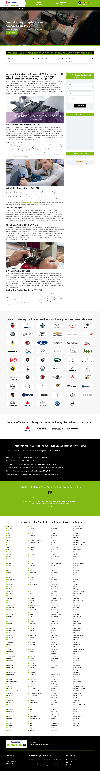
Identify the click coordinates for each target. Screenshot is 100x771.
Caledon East (10, 647)
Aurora (9, 565)
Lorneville (54, 561)
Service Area (25, 8)
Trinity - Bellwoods (79, 649)
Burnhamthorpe (11, 640)
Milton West (55, 605)
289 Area (9, 526)
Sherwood (76, 561)
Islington (32, 707)
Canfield (9, 658)
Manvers (54, 568)
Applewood (10, 561)
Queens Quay (55, 714)
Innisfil (31, 704)
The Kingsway (77, 626)
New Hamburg (55, 633)
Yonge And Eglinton (79, 716)
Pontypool (54, 686)
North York (55, 647)
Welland (76, 684)
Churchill (9, 679)
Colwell (9, 704)
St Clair (76, 579)
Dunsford (32, 563)
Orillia (53, 660)
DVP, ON (70, 765)
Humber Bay (33, 688)
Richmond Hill (55, 723)
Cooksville (10, 709)
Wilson (76, 711)
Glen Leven (32, 640)
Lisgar (53, 552)
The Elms (76, 621)
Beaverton (10, 584)
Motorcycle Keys (11, 761)
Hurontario (32, 698)
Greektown (32, 647)
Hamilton (32, 658)
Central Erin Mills (11, 672)
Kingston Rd (33, 730)
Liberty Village (55, 547)
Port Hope (54, 695)
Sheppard (76, 556)
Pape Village (55, 665)
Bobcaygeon (10, 598)
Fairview (32, 607)
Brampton (10, 614)
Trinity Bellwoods (78, 651)
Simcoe (76, 565)
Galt (31, 633)
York (75, 721)
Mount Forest (55, 621)
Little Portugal (55, 556)
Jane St (31, 709)
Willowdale (77, 707)
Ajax (8, 542)
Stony (75, 596)
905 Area (9, 533)
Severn (76, 547)
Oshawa (54, 663)
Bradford (9, 609)
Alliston (9, 549)
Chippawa (9, 677)
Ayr (8, 570)
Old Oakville (55, 654)
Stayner (76, 584)
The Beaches (77, 616)
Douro (31, 533)
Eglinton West (33, 584)
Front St (32, 630)
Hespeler (32, 670)
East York (32, 575)
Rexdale (54, 721)
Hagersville (32, 654)
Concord (9, 707)
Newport (54, 642)
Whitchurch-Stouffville (79, 704)
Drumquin (32, 549)
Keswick (32, 721)
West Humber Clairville (80, 688)
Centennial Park (11, 670)
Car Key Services (11, 759)
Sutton (76, 609)
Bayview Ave (10, 577)
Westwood (77, 700)
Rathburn (54, 716)
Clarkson (9, 688)
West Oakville (77, 691)
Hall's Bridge (33, 656)
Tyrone (76, 656)
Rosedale (76, 531)
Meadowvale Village (57, 589)
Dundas (32, 556)
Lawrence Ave (55, 538)
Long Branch (55, 558)
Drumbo (32, 547)
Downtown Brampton (35, 538)
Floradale (32, 619)
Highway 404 (33, 679)
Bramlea (9, 612)
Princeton (54, 709)
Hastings (32, 663)
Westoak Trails (78, 695)
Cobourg (9, 695)
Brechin (9, 619)
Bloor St (9, 596)
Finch (31, 616)
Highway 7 (32, 686)
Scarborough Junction (79, 542)
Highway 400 (33, 674)
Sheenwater (77, 552)
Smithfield (76, 568)
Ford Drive (32, 623)
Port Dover (55, 693)
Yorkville (76, 725)
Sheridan (76, 558)
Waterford (76, 677)
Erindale (32, 598)
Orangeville (55, 658)
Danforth (9, 723)
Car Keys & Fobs (11, 5)
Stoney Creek (77, 593)
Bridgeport (10, 621)
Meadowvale (55, 586)
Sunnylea (76, 607)
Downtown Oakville (34, 542)
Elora (31, 591)
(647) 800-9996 (12, 33)
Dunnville (32, 561)
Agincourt (9, 540)
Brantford (9, 616)
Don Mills (32, 528)
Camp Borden (10, 654)
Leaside (54, 540)
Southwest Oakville (79, 575)
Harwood (32, 660)
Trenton (76, 647)
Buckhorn (9, 633)
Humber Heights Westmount (37, 691)
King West (32, 728)
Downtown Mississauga (36, 540)
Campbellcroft (11, 656)
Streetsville (77, 603)
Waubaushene (78, 681)
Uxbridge (76, 658)
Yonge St (76, 718)
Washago (76, 672)
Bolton (9, 600)
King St (31, 725)
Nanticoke (54, 630)
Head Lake (32, 667)
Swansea (76, 614)
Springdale (77, 577)
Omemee (54, 656)
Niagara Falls (55, 644)
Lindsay (54, 549)
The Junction (77, 623)
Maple (53, 570)
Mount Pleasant (56, 626)
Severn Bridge (77, 549)
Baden (9, 572)
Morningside (55, 616)
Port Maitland (55, 698)
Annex (9, 556)
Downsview (32, 535)
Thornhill (76, 637)
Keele (31, 711)
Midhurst (54, 593)
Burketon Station (11, 635)
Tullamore (76, 654)
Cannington (10, 660)
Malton (54, 565)
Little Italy (54, 554)
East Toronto (33, 572)
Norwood (54, 649)
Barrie (9, 575)
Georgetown (33, 635)
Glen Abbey (32, 637)
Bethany (9, 586)
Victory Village (77, 667)
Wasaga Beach (78, 670)
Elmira (31, 586)
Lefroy (53, 542)
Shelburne (76, 554)
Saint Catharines (78, 538)
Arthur (9, 563)
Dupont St (32, 565)
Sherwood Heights (79, 563)
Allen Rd (9, 547)
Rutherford (77, 535)
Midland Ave (55, 596)
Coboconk (10, 693)
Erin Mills (32, 596)
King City (32, 723)
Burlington (10, 637)
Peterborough (55, 681)
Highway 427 (33, 684)
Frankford (32, 628)
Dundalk (32, 554)
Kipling (53, 526)
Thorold (76, 640)
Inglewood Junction (34, 702)
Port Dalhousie (56, 691)
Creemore (9, 721)
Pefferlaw (54, 677)
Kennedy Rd (33, 716)
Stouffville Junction (79, 600)
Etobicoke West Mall (35, 605)
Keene (31, 714)
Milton (53, 603)
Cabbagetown (11, 642)
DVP (31, 568)
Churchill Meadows (12, 681)
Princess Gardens (56, 707)
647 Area (9, 531)
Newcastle (54, 637)
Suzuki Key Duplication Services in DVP (20, 45)
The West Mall (77, 628)
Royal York (77, 533)
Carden (9, 663)
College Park (10, 700)
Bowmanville (10, 607)
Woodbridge (77, 714)
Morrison (54, 619)
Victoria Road (77, 665)
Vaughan (76, 660)
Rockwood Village (78, 528)
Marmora (54, 579)
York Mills (76, 723)
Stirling (76, 589)
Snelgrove (76, 572)
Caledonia (9, 649)
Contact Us (17, 8)
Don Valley (32, 531)
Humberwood (33, 695)
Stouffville (76, 598)
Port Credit (54, 688)
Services (9, 8)
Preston (54, 704)
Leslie (53, 545)
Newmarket (55, 640)
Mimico (54, 607)
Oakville (54, 651)
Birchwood (10, 591)
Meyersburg (55, 591)
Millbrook (54, 600)
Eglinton (32, 582)
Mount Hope (55, 623)
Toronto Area (77, 642)
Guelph (31, 651)
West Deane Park (78, 686)
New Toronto (55, 635)
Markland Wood (56, 575)
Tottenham (77, 644)
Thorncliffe (77, 633)
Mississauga (55, 609)
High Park (32, 672)
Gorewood (32, 642)
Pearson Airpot (56, 674)
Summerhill (77, 605)
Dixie (31, 526)
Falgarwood (33, 609)
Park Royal (54, 670)
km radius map (80, 132)
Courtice (9, 714)
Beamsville (10, 582)
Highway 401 (33, 677)
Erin (31, 593)
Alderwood (10, 545)
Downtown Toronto (35, 545)
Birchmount (10, 589)
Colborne (9, 698)
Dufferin (32, 552)
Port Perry (54, 700)
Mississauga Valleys (57, 614)
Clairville (9, 686)
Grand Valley (33, 644)
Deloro (9, 730)
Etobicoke (32, 603)
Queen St (54, 711)
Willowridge (77, 709)
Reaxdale (54, 718)
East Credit (32, 570)
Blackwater (10, 593)
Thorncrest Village (79, 635)
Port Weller (55, 702)
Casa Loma (10, 665)
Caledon (9, 644)
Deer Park (10, 728)
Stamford (76, 582)
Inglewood (32, 700)
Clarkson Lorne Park (12, 691)
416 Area (9, 528)
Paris (53, 667)
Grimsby (32, 649)
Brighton (9, 623)
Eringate (32, 600)
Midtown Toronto (56, 598)
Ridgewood (55, 730)
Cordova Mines (11, 711)
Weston (76, 698)
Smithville (76, 570)
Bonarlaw (9, 603)
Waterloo (76, 679)
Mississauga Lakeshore (58, 612)
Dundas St (32, 558)
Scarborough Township (80, 545)
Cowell (9, 716)
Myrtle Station (55, 628)
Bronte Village (11, 630)
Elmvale (32, 589)
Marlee (53, 577)
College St (9, 702)
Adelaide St (10, 538)
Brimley (9, 626)
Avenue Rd (10, 568)
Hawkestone (33, 665)
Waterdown (77, 674)
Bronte (9, 628)
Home (3, 8)
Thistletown (77, 630)
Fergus (31, 614)
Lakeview (54, 535)
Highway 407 (33, 681)
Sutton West (77, 612)
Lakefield (54, 533)
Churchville (10, 684)
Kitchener (54, 528)
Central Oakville (11, 674)
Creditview (10, 718)
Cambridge (10, 651)
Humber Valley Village (35, 693)
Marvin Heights (56, 582)
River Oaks (77, 526)
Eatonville (32, 577)
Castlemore (10, 667)
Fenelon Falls (33, 612)
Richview (54, 728)
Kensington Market (35, 718)
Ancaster (9, 552)
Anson (9, 558)
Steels (75, 586)
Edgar (31, 579)
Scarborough (77, 540)
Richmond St (55, 725)
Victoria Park (77, 663)
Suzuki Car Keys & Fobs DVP (47, 744)
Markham (54, 572)
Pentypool (54, 679)
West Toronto (77, 693)
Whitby (76, 702)
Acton (8, 535)
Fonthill (31, 621)
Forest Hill (32, 626)
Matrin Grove (55, 584)
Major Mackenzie (56, 563)
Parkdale (54, 672)
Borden (9, 605)
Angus (9, 554)
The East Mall (77, 619)
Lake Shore (55, 531)
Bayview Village (11, 579)
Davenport (10, 725)
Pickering (54, 684)
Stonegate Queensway (80, 591)
